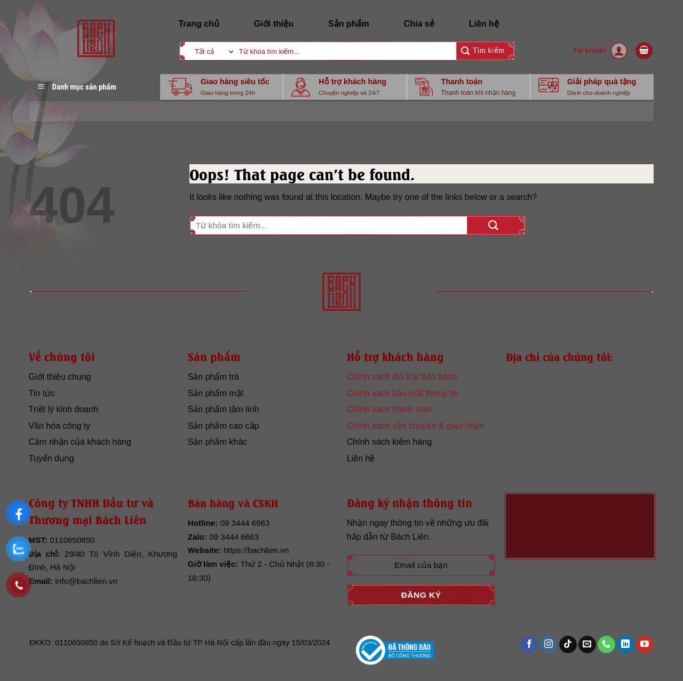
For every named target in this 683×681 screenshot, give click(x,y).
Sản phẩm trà (213, 376)
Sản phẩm (348, 23)
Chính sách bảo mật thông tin (402, 393)
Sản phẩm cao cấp (223, 425)
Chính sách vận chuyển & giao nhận (415, 425)
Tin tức (42, 393)
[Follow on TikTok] (568, 645)
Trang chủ (198, 23)
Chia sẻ (419, 23)
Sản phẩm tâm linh (223, 409)
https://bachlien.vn (256, 550)
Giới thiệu (273, 23)
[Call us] (606, 645)
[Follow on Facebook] (529, 645)
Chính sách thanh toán (390, 409)
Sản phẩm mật (215, 393)
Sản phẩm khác (217, 441)
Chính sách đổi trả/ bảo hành (402, 376)
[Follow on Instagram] (548, 645)
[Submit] (483, 51)
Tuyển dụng (51, 458)
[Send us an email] (587, 645)
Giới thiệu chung (60, 376)
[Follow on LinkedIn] (625, 645)
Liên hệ (484, 23)
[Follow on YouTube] (645, 645)
